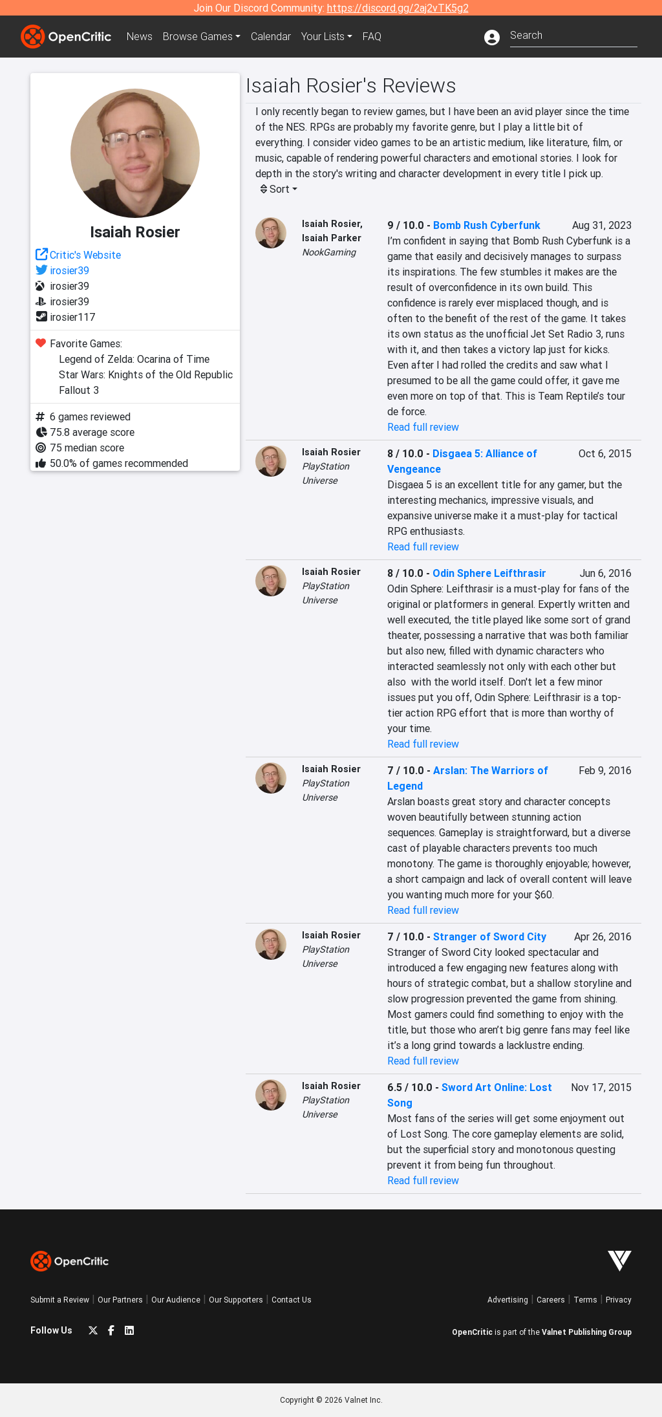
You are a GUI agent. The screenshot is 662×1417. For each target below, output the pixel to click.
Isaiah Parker (331, 238)
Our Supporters (236, 1299)
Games (198, 36)
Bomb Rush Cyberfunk (486, 225)
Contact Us (292, 1299)
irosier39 (69, 270)
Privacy (619, 1299)
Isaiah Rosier (331, 224)
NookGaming (329, 252)
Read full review (423, 426)
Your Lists (323, 36)
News (140, 36)
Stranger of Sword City (489, 936)
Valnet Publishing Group (587, 1332)
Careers (551, 1299)
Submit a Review (59, 1299)
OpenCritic (472, 1332)
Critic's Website (85, 254)
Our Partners (120, 1299)
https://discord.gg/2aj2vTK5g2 (398, 7)
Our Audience (175, 1299)
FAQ (372, 36)
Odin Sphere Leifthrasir (489, 573)
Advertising (507, 1299)
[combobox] (573, 34)
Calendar (271, 36)
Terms (585, 1299)
